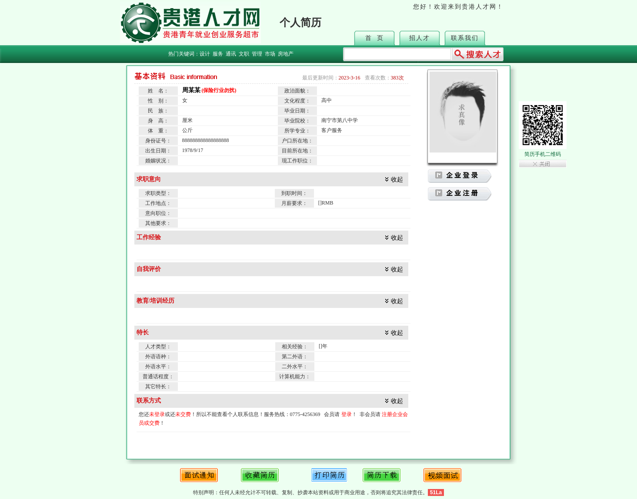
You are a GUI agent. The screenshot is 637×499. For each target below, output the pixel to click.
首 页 (374, 38)
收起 (397, 179)
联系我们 (465, 38)
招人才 (419, 38)
